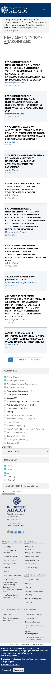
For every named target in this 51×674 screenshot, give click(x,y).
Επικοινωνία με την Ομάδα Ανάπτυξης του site (34, 638)
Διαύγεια (6, 567)
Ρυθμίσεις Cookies (10, 664)
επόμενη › (23, 359)
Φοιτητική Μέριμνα (32, 567)
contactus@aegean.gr (15, 525)
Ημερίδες (28, 595)
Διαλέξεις (28, 583)
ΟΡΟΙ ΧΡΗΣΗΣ (26, 645)
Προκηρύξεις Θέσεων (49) (18, 394)
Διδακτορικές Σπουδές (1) (17, 408)
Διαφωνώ (18, 670)
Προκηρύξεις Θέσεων (32, 553)
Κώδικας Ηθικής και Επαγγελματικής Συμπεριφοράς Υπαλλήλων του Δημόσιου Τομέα (12, 587)
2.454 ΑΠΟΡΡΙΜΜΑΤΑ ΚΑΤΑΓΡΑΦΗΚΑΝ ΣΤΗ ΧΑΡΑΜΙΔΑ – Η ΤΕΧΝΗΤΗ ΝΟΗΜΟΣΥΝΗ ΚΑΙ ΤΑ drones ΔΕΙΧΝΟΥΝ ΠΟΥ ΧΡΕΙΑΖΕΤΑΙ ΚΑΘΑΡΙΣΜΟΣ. (24, 161)
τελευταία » (36, 359)
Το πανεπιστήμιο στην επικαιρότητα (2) (23, 401)
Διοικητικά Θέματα (32, 560)
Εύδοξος (6, 571)
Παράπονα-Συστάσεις (33, 622)
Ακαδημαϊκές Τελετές (32, 580)
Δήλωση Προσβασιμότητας (31, 632)
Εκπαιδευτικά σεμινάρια (34, 591)
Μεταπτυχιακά (30, 564)
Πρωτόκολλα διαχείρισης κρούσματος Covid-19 (12, 596)
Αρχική (7, 19)
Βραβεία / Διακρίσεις (37, 22)
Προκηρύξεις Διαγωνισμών (29, 548)
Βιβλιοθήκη (7, 547)
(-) (4, 491)
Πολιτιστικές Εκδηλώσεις (34, 598)
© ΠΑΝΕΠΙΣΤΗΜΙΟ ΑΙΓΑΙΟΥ (10, 645)
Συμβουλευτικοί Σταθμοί (12, 556)
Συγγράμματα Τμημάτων (12, 575)
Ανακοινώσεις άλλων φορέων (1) (21, 405)
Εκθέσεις (28, 587)
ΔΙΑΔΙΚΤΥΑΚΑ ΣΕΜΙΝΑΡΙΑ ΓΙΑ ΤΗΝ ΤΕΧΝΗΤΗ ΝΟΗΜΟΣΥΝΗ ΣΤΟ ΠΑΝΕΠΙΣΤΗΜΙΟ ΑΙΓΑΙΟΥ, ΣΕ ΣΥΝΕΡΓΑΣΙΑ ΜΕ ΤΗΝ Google (22, 188)
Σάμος (23, 22)
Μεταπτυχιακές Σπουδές (23, 25)
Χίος (8, 25)
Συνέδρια (28, 602)
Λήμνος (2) (11, 480)
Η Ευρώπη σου (8, 579)
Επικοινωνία (29, 618)
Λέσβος (39, 25)
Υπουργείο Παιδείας (10, 564)
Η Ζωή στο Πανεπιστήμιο (23, 19)
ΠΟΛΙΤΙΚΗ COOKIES (39, 645)
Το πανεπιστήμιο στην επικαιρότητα (11, 619)
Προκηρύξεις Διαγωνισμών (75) (20, 391)
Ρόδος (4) (11, 476)
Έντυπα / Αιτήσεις (9, 560)
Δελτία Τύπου (10, 27)
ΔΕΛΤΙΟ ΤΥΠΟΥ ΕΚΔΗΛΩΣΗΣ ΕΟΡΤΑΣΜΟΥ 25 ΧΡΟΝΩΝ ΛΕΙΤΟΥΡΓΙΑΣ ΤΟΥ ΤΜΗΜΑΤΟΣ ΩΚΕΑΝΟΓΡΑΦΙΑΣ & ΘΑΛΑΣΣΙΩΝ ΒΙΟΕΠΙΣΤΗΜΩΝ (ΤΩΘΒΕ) (25, 337)
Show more (7, 447)
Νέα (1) (10, 412)
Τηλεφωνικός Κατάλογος (34, 614)
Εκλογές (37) (12, 398)
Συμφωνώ (6, 670)
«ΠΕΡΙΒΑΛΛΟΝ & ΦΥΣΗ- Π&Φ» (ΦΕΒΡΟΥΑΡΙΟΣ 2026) (20, 278)
